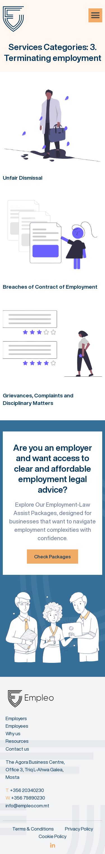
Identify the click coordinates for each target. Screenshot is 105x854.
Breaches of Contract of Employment (50, 286)
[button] (95, 15)
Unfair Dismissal (22, 177)
